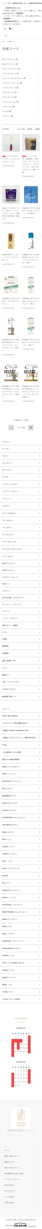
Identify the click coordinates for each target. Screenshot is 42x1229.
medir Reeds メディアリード (13, 941)
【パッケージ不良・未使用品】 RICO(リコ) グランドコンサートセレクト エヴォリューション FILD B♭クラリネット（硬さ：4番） (30, 164)
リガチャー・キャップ (10, 577)
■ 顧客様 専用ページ (9, 696)
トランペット (7, 498)
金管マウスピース (8, 563)
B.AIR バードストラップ (10, 868)
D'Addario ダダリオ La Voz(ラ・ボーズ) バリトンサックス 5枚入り (30, 301)
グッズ (4, 668)
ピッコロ (5, 448)
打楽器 (4, 639)
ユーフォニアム (7, 534)
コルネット (6, 506)
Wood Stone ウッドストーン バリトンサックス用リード (10, 257)
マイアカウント (9, 1191)
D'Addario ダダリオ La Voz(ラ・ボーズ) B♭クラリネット (10, 301)
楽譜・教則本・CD (8, 660)
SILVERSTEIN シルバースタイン (13, 817)
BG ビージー (6, 883)
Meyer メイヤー (8, 934)
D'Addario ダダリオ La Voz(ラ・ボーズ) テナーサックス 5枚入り (30, 342)
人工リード (6, 591)
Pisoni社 (5, 876)
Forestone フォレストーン (11, 890)
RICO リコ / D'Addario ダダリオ (13, 963)
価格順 (30, 129)
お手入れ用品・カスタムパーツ (13, 597)
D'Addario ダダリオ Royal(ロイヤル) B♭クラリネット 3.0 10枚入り (31, 210)
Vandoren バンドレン (9, 854)
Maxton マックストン (9, 919)
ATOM (11, 1185)
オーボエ (5, 477)
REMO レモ (7, 985)
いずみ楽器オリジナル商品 (11, 752)
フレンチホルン (7, 520)
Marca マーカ (7, 926)
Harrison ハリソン (8, 846)
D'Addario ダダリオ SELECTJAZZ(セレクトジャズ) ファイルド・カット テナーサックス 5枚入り (10, 345)
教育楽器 (5, 646)
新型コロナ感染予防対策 (10, 759)
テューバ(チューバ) (9, 542)
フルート (5, 456)
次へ (30, 427)
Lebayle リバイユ (8, 970)
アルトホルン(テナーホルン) (12, 549)
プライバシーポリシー (12, 1179)
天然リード (11, 41)
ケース (4, 632)
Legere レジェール (8, 977)
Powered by (21, 1225)
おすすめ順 (21, 129)
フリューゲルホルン (9, 513)
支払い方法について (11, 1168)
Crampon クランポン (9, 810)
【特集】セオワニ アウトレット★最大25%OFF (19, 737)
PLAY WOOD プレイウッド (12, 905)
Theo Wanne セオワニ (10, 825)
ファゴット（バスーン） (10, 491)
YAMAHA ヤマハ (8, 955)
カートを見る (9, 1197)
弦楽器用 (5, 653)
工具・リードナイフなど (10, 682)
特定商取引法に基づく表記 (13, 1173)
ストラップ (6, 611)
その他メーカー (7, 992)
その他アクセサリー (9, 689)
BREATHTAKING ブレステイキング (14, 912)
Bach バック (6, 839)
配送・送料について (11, 1156)
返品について (9, 1162)
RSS (6, 1185)
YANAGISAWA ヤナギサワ (11, 948)
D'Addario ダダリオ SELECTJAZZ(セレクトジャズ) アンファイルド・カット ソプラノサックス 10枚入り (31, 391)
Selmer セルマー (8, 832)
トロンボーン (7, 527)
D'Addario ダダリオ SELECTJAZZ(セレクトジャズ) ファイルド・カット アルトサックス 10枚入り (11, 391)
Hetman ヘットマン (9, 897)
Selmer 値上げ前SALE (10, 716)
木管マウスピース (8, 570)
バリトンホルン (7, 556)
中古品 (4, 745)
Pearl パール (7, 861)
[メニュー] (5, 35)
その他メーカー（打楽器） (11, 999)
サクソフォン (7, 470)
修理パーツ (6, 675)
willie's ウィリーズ (8, 774)
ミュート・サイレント (10, 618)
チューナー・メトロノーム (11, 604)
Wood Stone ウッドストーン (12, 781)
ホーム (4, 41)
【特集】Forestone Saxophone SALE (15, 730)
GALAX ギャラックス (9, 803)
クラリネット (7, 463)
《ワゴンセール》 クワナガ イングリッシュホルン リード (10, 158)
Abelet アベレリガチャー (11, 767)
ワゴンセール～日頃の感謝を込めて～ (15, 723)
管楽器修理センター (9, 796)
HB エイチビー (7, 788)
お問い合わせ (9, 1202)
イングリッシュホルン (10, 484)
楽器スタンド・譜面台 (10, 625)
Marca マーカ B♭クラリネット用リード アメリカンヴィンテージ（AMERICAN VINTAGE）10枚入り (11, 213)
